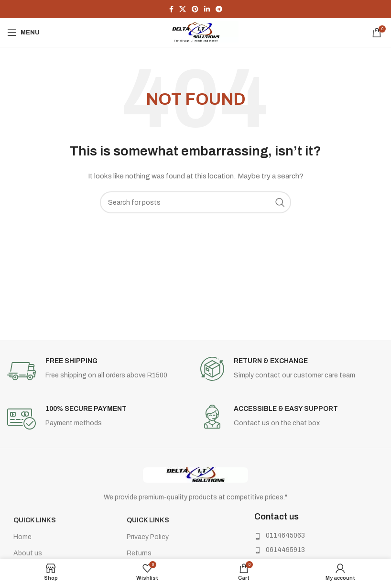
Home (22, 537)
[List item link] (307, 535)
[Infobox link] (99, 371)
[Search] (195, 202)
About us (27, 553)
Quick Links (34, 520)
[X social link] (182, 9)
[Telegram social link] (219, 9)
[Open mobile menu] (23, 32)
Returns (139, 553)
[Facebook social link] (171, 9)
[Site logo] (196, 32)
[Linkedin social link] (207, 9)
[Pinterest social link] (195, 9)
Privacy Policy (148, 537)
